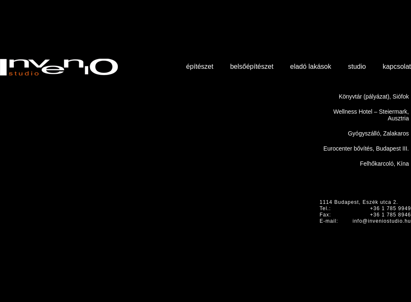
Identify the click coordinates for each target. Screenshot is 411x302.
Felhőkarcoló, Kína (384, 163)
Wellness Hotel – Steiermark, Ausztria (371, 115)
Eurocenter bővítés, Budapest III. (366, 148)
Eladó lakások (310, 66)
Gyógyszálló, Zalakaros (378, 133)
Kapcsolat (396, 66)
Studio (357, 66)
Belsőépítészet (251, 66)
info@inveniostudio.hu (382, 221)
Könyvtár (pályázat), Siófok (374, 96)
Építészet (199, 66)
